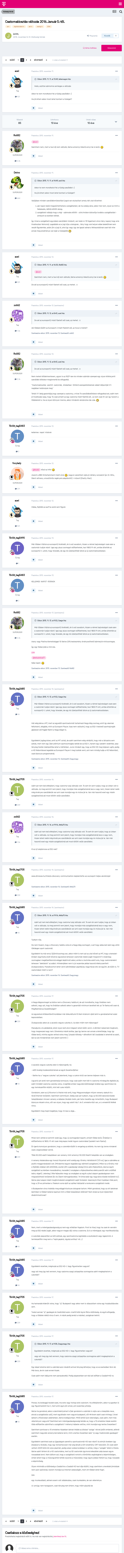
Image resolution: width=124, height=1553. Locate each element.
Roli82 (16, 129)
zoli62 (17, 286)
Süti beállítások (62, 1536)
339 (17, 761)
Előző (12, 60)
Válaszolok (111, 48)
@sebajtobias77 (39, 620)
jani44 (15, 34)
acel (17, 71)
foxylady (16, 431)
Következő (38, 60)
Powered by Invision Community (62, 1549)
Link (33, 615)
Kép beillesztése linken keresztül (102, 1494)
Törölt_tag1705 (16, 735)
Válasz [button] (113, 1505)
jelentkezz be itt (59, 1474)
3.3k (17, 155)
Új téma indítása (90, 48)
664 (17, 192)
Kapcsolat (73, 1542)
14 (17, 677)
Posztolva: (42, 71)
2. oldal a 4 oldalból (60, 60)
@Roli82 (36, 439)
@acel (35, 136)
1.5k (17, 312)
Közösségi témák (38, 37)
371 (17, 457)
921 (17, 97)
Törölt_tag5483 (17, 394)
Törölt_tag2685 (17, 651)
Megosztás (92, 36)
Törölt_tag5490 (17, 506)
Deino (17, 166)
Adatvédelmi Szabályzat (57, 1542)
